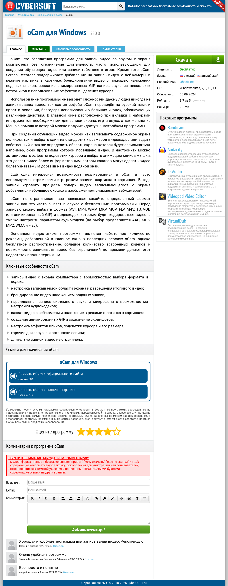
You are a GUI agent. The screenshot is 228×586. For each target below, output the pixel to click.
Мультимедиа (26, 15)
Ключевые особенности (73, 49)
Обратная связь (93, 583)
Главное (16, 49)
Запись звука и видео (50, 15)
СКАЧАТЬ (39, 49)
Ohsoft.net (187, 82)
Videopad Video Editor (187, 196)
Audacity (175, 149)
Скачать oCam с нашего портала (81, 391)
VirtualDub (177, 221)
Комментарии (111, 49)
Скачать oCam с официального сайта (81, 376)
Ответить (58, 546)
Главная (9, 15)
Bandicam (176, 127)
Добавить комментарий (88, 529)
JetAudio (175, 171)
